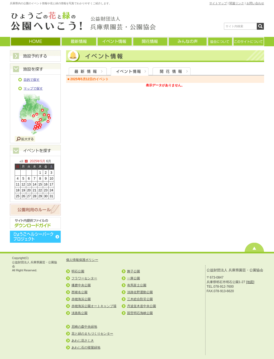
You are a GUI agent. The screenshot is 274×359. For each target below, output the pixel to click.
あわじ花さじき (82, 340)
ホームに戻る (35, 41)
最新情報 (79, 41)
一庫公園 (133, 278)
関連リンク (236, 3)
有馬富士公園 (136, 285)
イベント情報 (114, 41)
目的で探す (32, 80)
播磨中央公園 (81, 285)
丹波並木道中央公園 (141, 306)
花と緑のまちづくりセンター (92, 333)
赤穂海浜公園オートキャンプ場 (93, 306)
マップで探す (33, 88)
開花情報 (150, 41)
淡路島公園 (79, 313)
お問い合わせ (255, 3)
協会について (220, 41)
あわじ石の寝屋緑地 (85, 347)
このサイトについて (248, 41)
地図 (250, 282)
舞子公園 (133, 271)
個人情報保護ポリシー (82, 260)
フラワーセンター (84, 278)
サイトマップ (218, 3)
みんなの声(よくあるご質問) (187, 41)
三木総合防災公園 (140, 299)
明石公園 (77, 271)
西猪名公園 (79, 292)
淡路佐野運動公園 (140, 292)
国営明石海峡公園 (140, 313)
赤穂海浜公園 (81, 299)
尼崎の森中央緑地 (84, 327)
